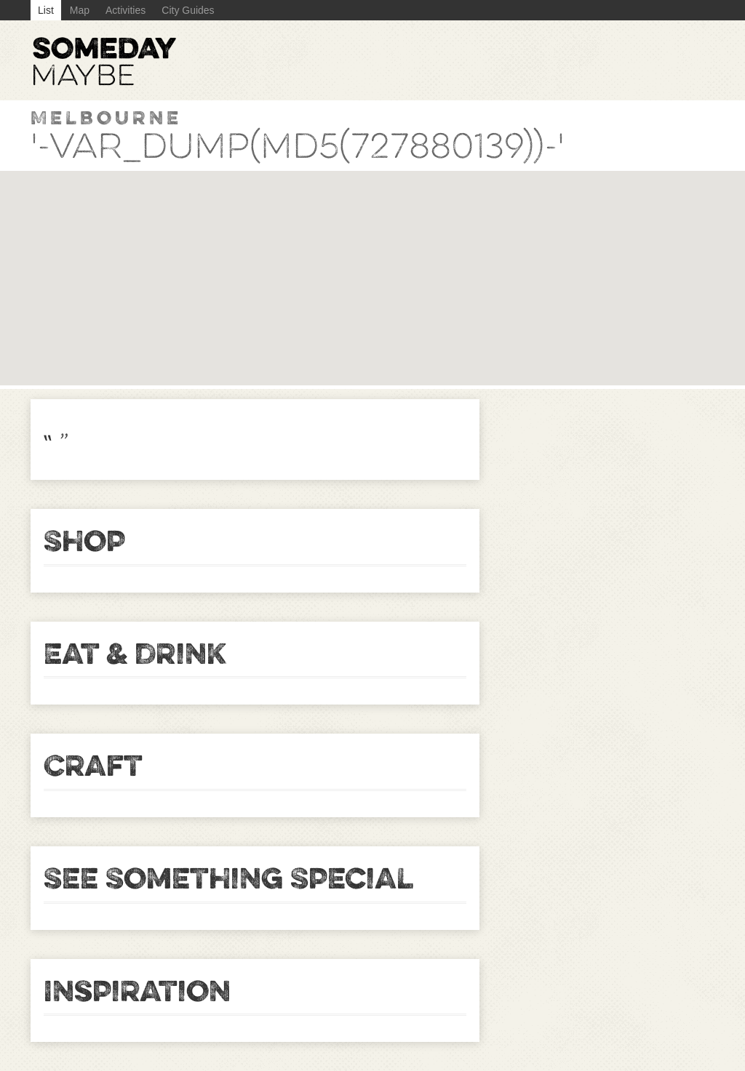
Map (79, 10)
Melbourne (106, 117)
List (46, 10)
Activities (125, 10)
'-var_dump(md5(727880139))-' (298, 146)
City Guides (188, 10)
